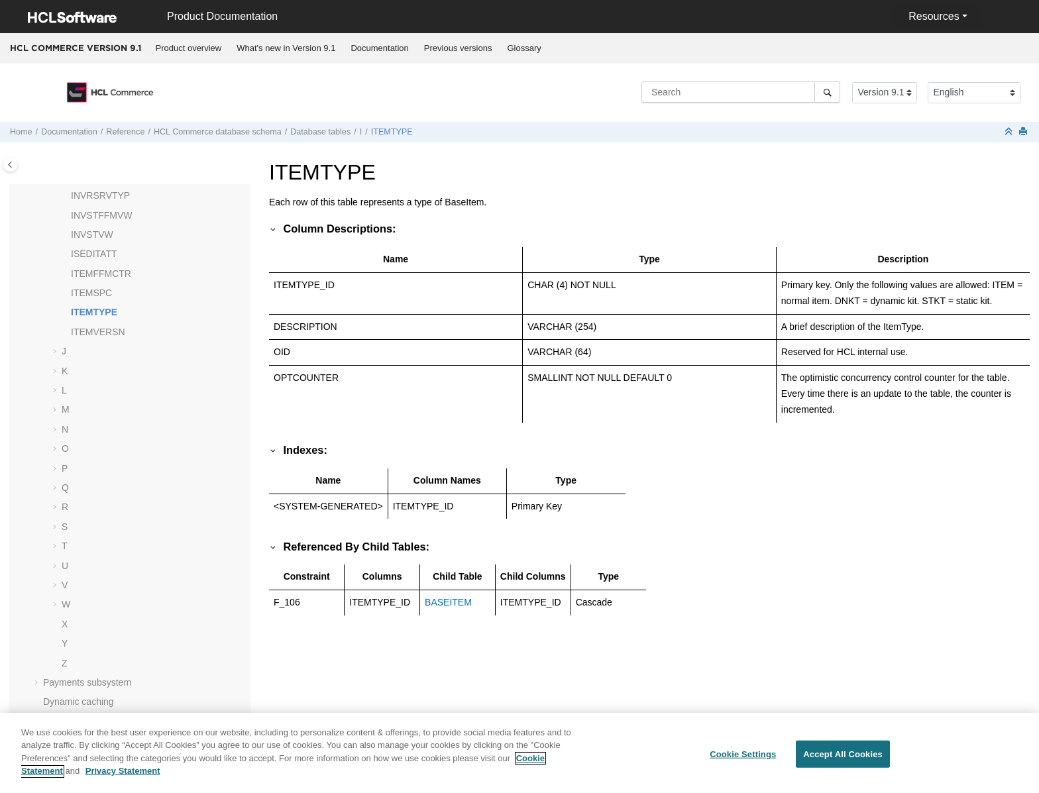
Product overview (189, 48)
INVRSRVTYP (100, 195)
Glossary (524, 48)
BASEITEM (448, 602)
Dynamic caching (78, 701)
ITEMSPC (91, 293)
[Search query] (740, 92)
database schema (218, 131)
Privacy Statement (122, 779)
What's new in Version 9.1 (286, 48)
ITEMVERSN (98, 332)
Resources (933, 16)
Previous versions (458, 48)
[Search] (827, 92)
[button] (65, 196)
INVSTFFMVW (102, 215)
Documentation (379, 48)
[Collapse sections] (1009, 132)
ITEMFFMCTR (101, 273)
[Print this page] (1024, 132)
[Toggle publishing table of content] (10, 165)
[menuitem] (188, 48)
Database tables (320, 131)
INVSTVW (92, 234)
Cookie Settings (743, 762)
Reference (125, 131)
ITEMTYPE (392, 131)
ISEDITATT (94, 253)
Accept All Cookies (843, 762)
